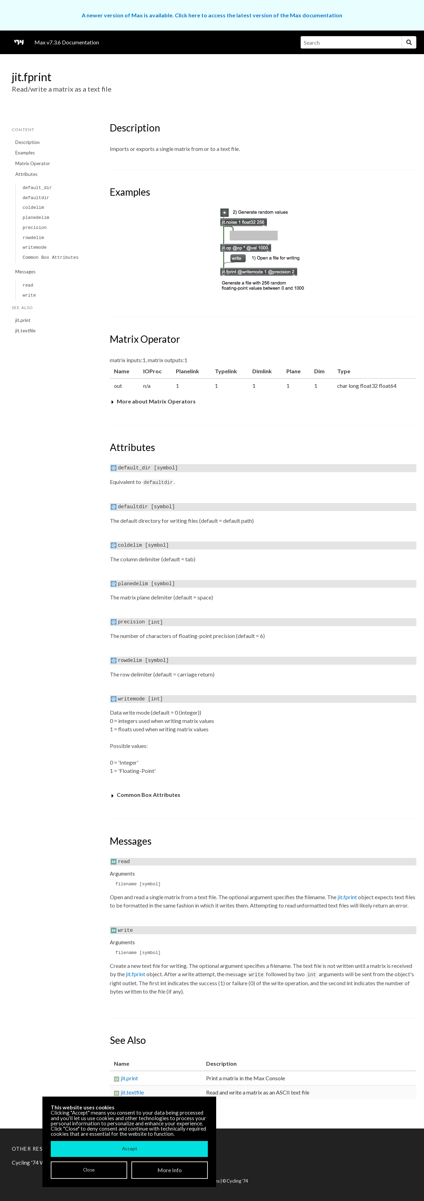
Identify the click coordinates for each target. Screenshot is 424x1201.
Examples (25, 152)
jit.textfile (25, 330)
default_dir (37, 187)
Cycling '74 (237, 1181)
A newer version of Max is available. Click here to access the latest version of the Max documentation (212, 15)
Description (27, 142)
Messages (25, 271)
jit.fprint (347, 897)
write (29, 295)
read (28, 285)
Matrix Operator (32, 163)
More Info (169, 1170)
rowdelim (33, 237)
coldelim (33, 207)
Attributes (26, 174)
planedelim (36, 217)
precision (35, 227)
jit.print (23, 320)
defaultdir (36, 198)
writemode (35, 247)
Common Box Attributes (51, 257)
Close (89, 1170)
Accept (129, 1148)
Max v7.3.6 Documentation (66, 42)
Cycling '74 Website (36, 1162)
